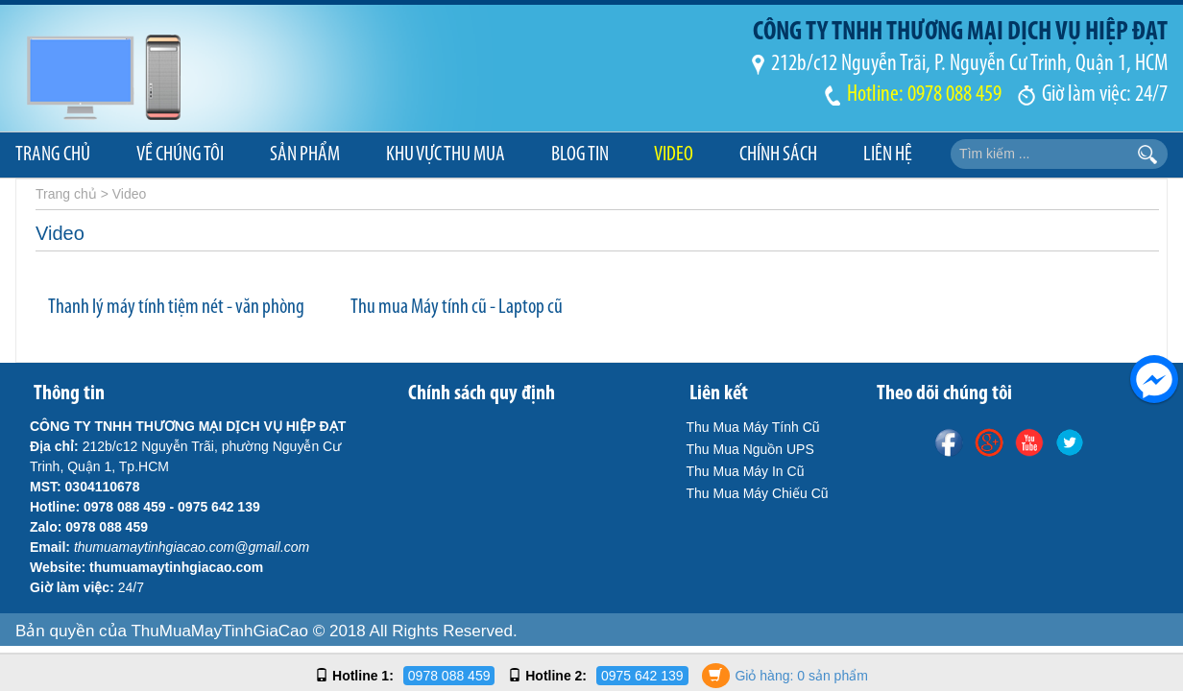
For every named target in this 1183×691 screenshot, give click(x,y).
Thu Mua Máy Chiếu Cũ (758, 493)
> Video (124, 194)
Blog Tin (580, 155)
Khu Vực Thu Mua (445, 155)
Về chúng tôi (180, 155)
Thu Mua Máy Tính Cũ (753, 427)
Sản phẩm (305, 155)
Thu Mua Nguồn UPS (750, 449)
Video (673, 155)
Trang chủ (52, 155)
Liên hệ (887, 155)
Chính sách (778, 155)
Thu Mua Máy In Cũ (746, 471)
